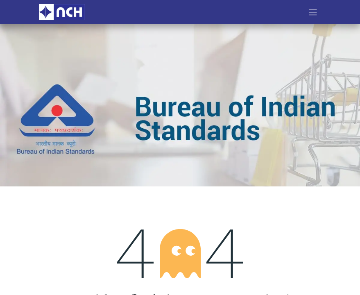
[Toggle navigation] (313, 12)
